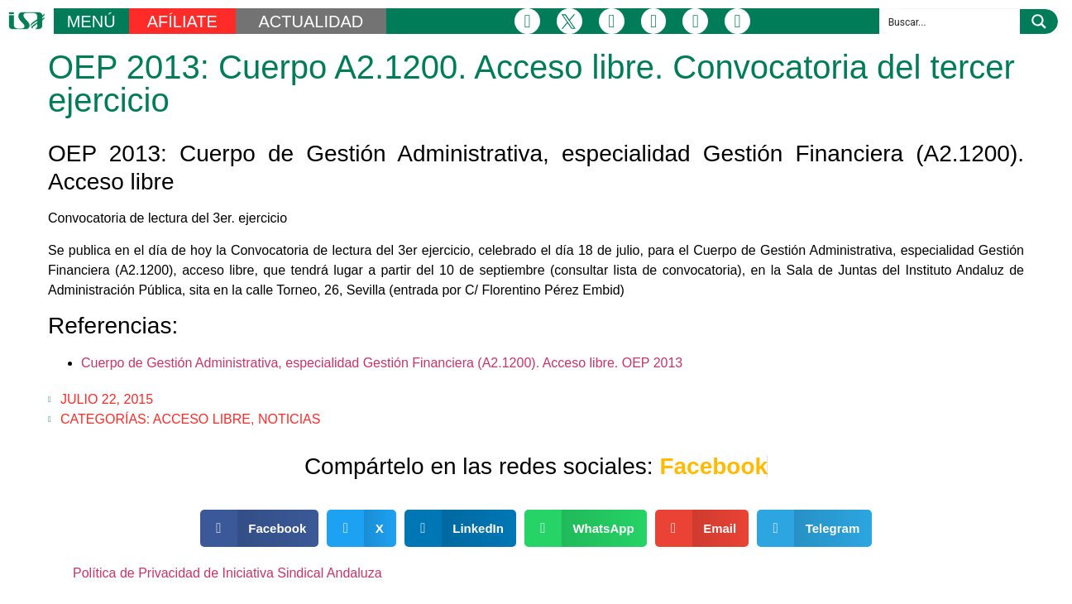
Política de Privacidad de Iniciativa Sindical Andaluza (227, 573)
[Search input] (950, 21)
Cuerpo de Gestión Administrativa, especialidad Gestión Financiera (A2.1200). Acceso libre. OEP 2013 (381, 363)
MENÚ (91, 21)
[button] (259, 528)
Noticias (289, 419)
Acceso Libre (202, 419)
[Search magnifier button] (1039, 21)
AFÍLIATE (182, 21)
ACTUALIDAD (310, 21)
